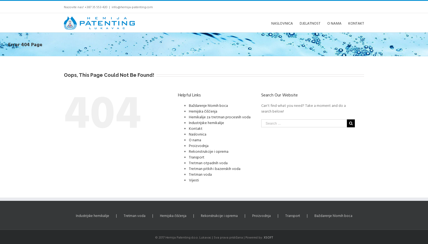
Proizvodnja (199, 145)
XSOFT (268, 237)
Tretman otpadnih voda (208, 163)
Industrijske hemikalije (206, 122)
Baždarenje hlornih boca (208, 105)
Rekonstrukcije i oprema (208, 151)
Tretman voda (200, 174)
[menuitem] (285, 22)
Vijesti (194, 180)
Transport (196, 157)
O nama (195, 140)
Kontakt (196, 128)
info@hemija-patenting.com (132, 6)
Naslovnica (197, 134)
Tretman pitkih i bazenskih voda (214, 168)
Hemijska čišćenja (203, 111)
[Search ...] (304, 123)
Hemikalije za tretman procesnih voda (220, 117)
